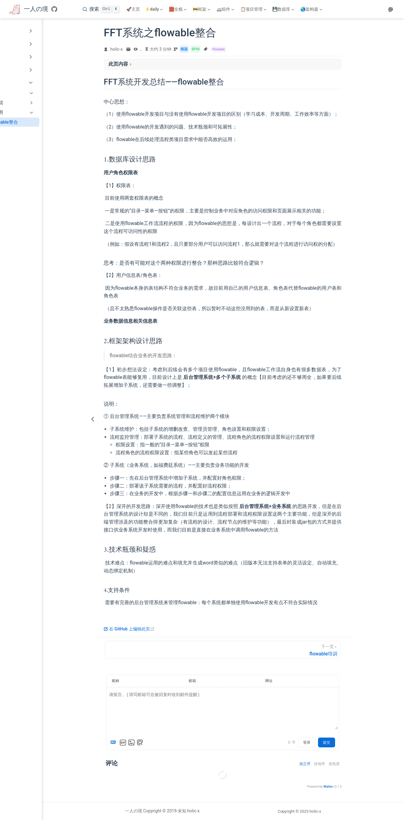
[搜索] (101, 9)
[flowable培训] (251, 651)
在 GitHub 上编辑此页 (157, 630)
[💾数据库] (284, 9)
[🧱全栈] (178, 9)
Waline (356, 788)
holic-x (144, 50)
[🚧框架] (202, 9)
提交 (355, 744)
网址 (297, 682)
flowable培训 (29, 131)
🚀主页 (133, 9)
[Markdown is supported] (142, 744)
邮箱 (220, 682)
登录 (335, 744)
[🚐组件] (226, 9)
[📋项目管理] (254, 9)
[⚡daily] (154, 9)
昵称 (144, 682)
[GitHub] (54, 9)
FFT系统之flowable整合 (40, 122)
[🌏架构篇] (312, 9)
